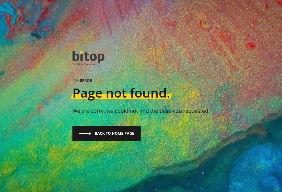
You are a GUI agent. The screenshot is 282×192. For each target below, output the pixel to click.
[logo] (88, 58)
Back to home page (106, 133)
